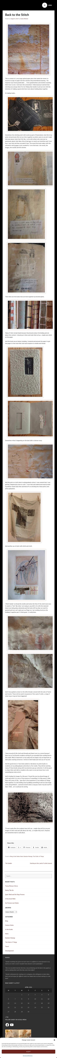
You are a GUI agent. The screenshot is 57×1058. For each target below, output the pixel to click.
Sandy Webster (24, 18)
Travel (7, 946)
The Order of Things (38, 856)
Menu (50, 5)
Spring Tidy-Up (9, 890)
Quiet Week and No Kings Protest (15, 894)
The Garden (8, 863)
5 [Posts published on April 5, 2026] (48, 995)
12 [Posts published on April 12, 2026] (48, 999)
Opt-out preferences (27, 1055)
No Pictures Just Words (12, 903)
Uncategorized (9, 951)
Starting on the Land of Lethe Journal (41, 863)
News (21, 856)
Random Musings (28, 856)
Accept (28, 1051)
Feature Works (9, 925)
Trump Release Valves (11, 886)
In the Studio (16, 856)
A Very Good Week (10, 899)
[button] (54, 1040)
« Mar (6, 1017)
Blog (11, 856)
